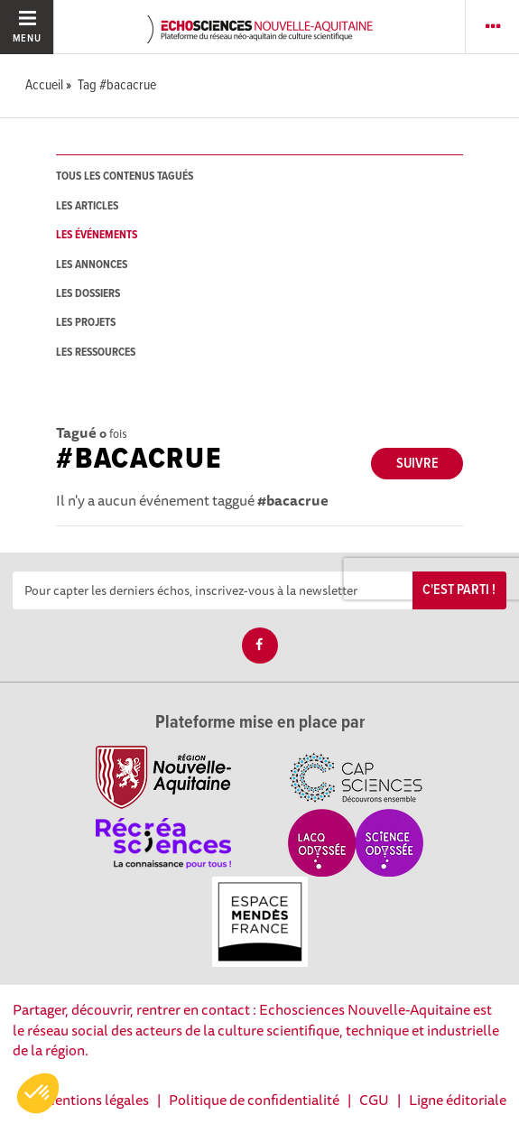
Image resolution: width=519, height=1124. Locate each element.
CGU (374, 1099)
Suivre (417, 463)
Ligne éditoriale (457, 1099)
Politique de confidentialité (254, 1099)
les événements (96, 235)
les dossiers (88, 294)
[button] (38, 1093)
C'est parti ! (459, 590)
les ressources (95, 352)
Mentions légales (95, 1099)
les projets (86, 322)
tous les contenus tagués (124, 176)
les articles (87, 206)
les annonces (91, 265)
